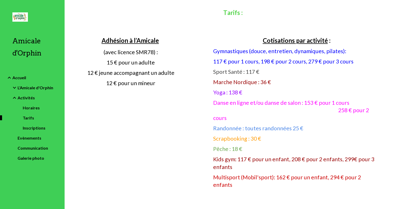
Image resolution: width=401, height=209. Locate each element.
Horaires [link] (31, 107)
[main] (233, 14)
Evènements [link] (29, 137)
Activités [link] (26, 97)
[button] (395, 7)
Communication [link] (33, 148)
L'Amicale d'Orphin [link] (35, 87)
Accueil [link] (19, 77)
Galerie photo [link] (31, 158)
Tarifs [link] (28, 117)
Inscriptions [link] (34, 127)
